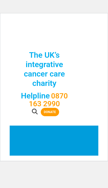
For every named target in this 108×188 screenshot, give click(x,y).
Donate (60, 86)
